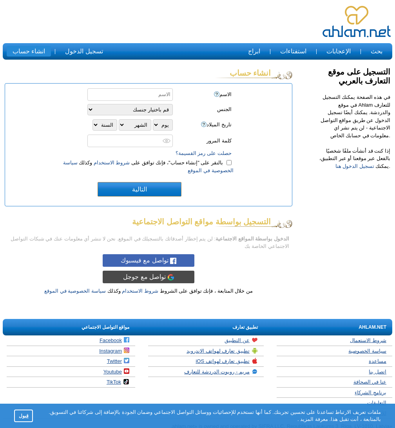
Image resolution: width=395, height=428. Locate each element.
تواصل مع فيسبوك (148, 260)
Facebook (114, 340)
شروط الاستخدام (112, 163)
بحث (376, 51)
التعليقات (376, 403)
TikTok (118, 382)
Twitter (118, 361)
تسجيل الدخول (84, 51)
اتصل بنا (377, 372)
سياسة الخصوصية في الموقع (75, 291)
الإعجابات (338, 51)
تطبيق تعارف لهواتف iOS (227, 361)
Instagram (114, 351)
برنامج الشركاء (370, 392)
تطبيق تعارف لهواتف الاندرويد (222, 351)
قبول (24, 415)
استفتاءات (293, 51)
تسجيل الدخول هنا (354, 166)
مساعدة (377, 361)
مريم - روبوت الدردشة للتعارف (221, 371)
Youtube (116, 371)
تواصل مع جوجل (148, 276)
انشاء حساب (29, 51)
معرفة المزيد (313, 419)
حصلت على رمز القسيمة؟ (204, 153)
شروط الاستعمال (368, 340)
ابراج (254, 51)
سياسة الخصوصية (367, 351)
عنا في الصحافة (369, 382)
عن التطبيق (241, 340)
